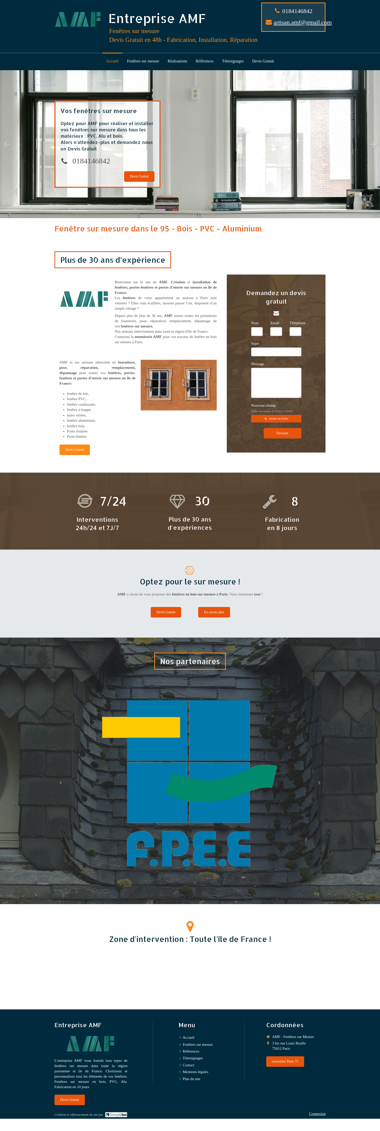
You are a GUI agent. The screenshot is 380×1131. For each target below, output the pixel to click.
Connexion (317, 1114)
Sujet (255, 343)
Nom (255, 323)
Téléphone (297, 323)
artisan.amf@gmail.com (303, 22)
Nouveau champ (272, 408)
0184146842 (297, 11)
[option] (190, 144)
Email (274, 323)
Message (257, 364)
